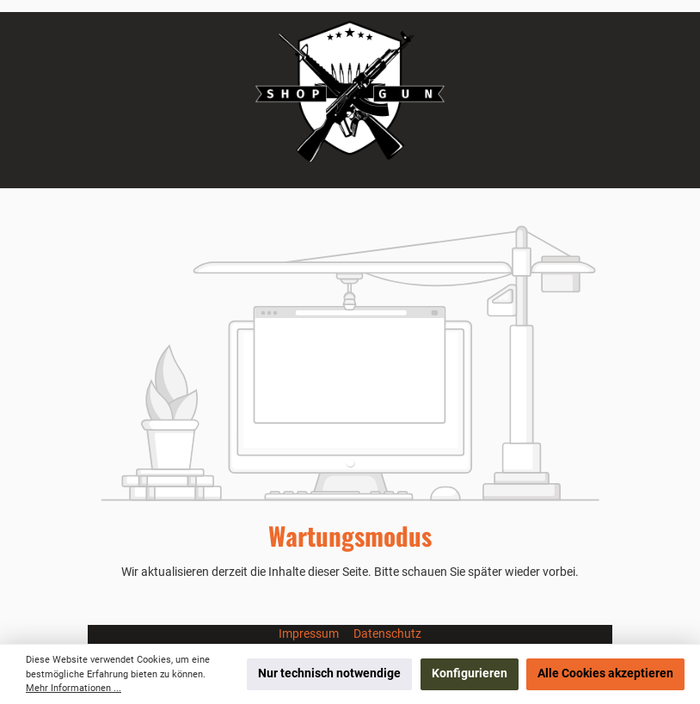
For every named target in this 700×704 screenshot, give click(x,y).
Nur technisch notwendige (329, 673)
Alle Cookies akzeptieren (605, 673)
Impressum (310, 634)
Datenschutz (387, 634)
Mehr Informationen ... (73, 688)
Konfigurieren (469, 673)
